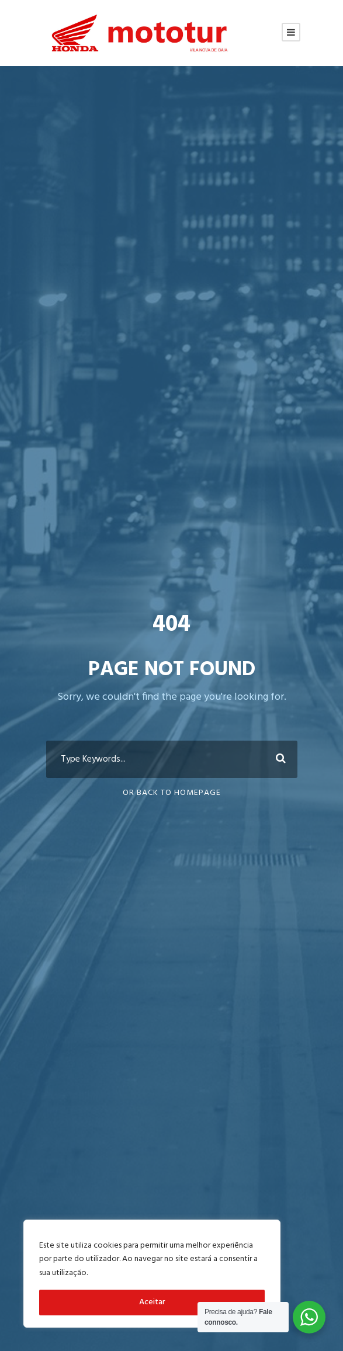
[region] (151, 1274)
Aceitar (152, 1302)
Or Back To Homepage (172, 793)
